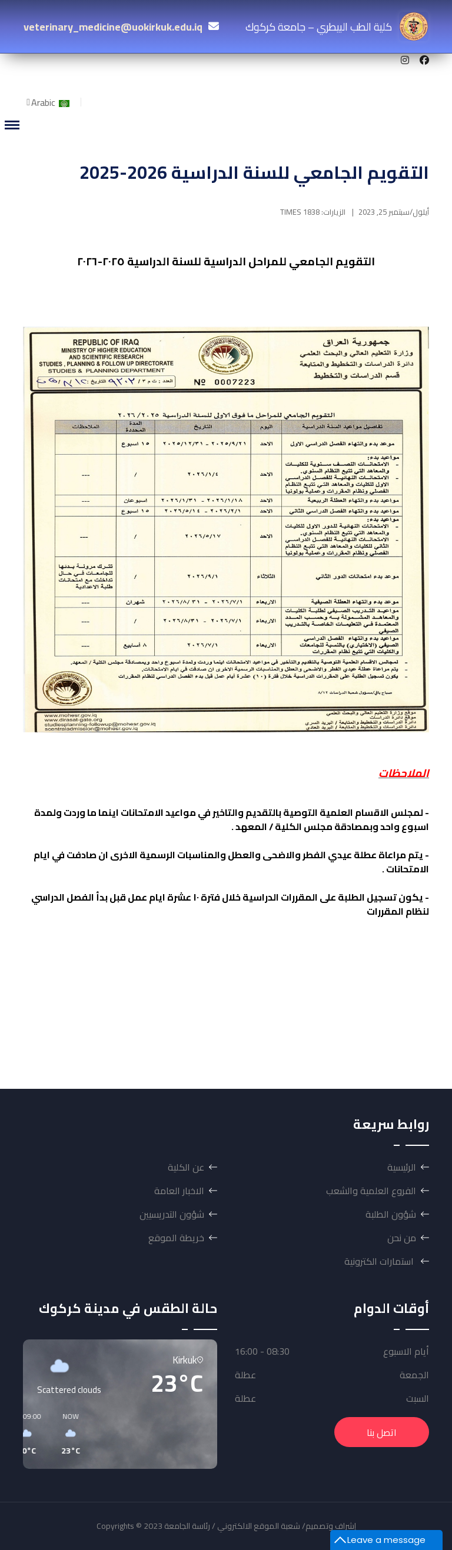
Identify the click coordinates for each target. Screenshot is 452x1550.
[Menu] (12, 125)
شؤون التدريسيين (171, 1214)
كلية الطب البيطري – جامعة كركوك (336, 26)
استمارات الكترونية (380, 1261)
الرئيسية (401, 1167)
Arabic (51, 102)
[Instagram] (405, 60)
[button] (176, 1434)
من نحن (401, 1237)
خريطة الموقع (176, 1237)
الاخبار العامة (179, 1190)
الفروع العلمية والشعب (371, 1190)
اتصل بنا (382, 1432)
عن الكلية (186, 1167)
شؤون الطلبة (390, 1214)
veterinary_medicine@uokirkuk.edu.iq (113, 27)
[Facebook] (424, 60)
